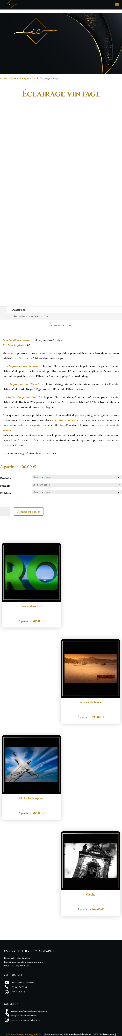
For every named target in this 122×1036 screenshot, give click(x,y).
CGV (95, 1034)
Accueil (4, 78)
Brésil (35, 78)
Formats (5, 486)
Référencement (107, 1034)
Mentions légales (53, 1034)
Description (19, 309)
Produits (5, 478)
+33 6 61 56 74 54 (19, 986)
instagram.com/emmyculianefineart (26, 1020)
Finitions (5, 493)
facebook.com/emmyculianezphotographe (29, 1010)
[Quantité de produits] (5, 511)
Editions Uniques (20, 78)
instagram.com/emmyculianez (23, 1015)
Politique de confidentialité (77, 1034)
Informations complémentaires (30, 316)
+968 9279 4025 (18, 991)
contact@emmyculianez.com (23, 982)
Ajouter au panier (28, 511)
